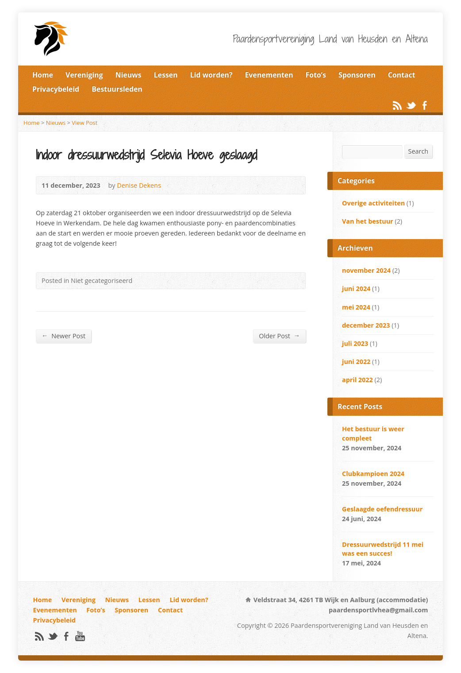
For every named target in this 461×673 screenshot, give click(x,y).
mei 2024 (356, 307)
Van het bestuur (367, 221)
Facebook (424, 105)
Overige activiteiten (373, 203)
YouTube (80, 636)
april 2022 (357, 379)
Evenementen (269, 75)
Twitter (411, 105)
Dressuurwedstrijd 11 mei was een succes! (382, 548)
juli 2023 (355, 343)
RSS (397, 105)
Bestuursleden (117, 89)
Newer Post (63, 335)
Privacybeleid (55, 89)
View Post (84, 123)
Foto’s (315, 75)
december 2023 (366, 325)
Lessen (166, 75)
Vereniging (84, 75)
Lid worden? (211, 75)
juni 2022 (356, 361)
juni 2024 (356, 288)
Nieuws (128, 75)
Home (42, 75)
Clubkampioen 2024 (373, 473)
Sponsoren (357, 75)
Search (418, 151)
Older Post (279, 335)
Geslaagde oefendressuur (382, 509)
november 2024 (366, 270)
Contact (401, 75)
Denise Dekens (139, 185)
